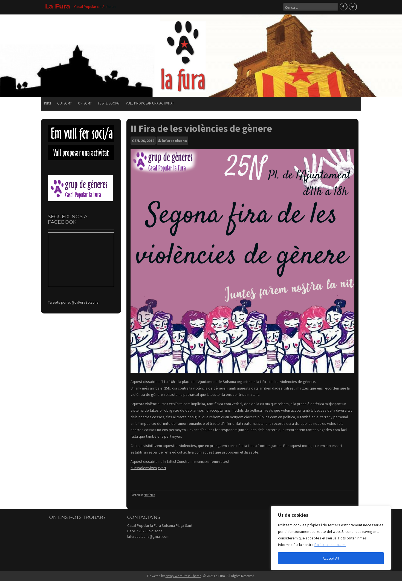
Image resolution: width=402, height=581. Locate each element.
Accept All (331, 558)
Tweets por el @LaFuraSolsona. (73, 301)
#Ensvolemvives (144, 467)
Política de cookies (330, 544)
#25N (162, 467)
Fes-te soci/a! (109, 103)
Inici (47, 103)
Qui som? (64, 103)
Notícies (149, 494)
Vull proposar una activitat (150, 103)
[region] (331, 538)
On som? (85, 103)
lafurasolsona (174, 140)
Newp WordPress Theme (183, 575)
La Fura (57, 6)
